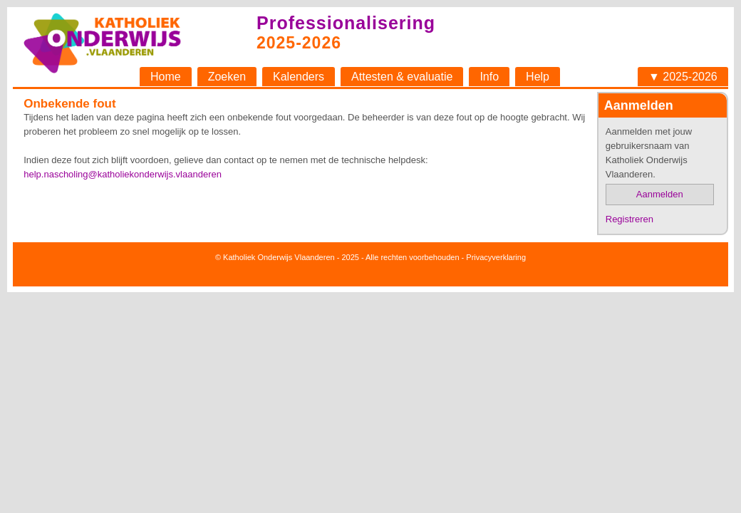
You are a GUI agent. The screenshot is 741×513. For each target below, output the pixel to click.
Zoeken (227, 77)
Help (537, 77)
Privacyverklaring (496, 257)
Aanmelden (659, 194)
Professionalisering (345, 23)
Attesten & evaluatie (401, 77)
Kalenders (298, 77)
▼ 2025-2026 (682, 77)
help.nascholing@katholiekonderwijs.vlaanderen (123, 174)
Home (165, 77)
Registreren (629, 219)
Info (489, 77)
